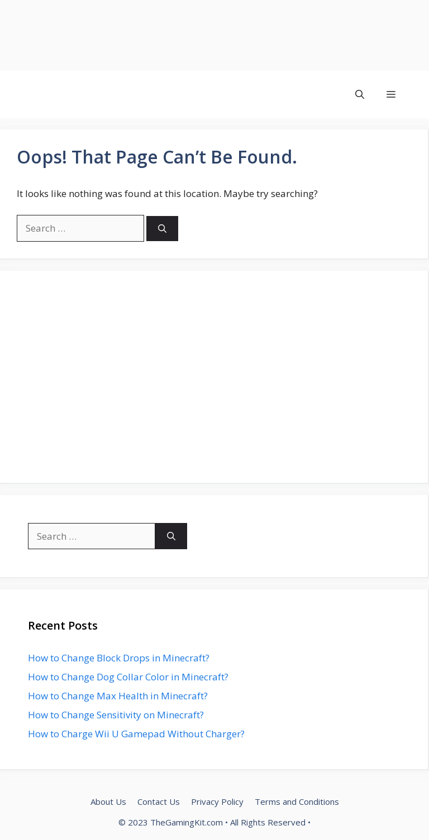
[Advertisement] (214, 35)
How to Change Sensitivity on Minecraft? (116, 714)
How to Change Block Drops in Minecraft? (118, 657)
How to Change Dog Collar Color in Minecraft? (128, 676)
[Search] (162, 228)
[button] (359, 94)
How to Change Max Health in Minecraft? (118, 695)
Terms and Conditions (297, 801)
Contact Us (158, 801)
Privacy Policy (217, 801)
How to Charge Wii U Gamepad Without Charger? (136, 733)
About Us (108, 801)
